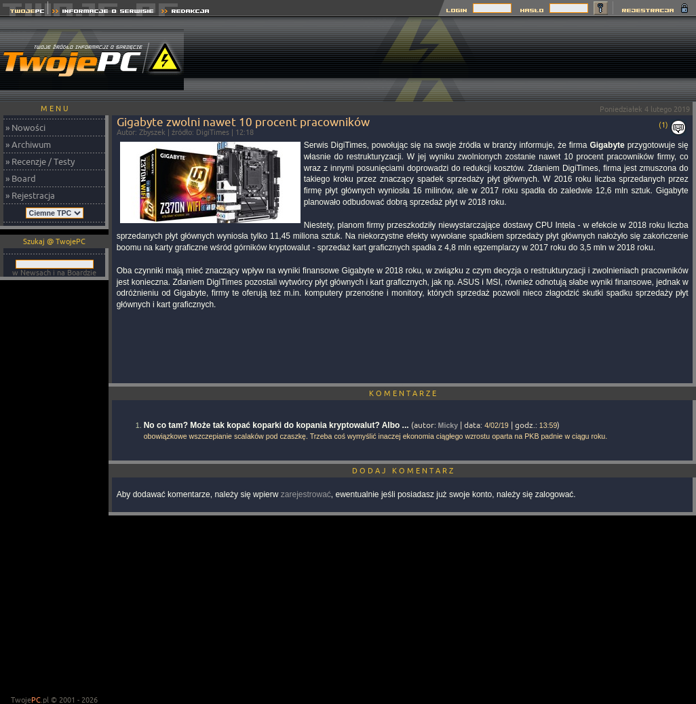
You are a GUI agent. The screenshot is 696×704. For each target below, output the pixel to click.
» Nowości (25, 127)
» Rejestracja (30, 195)
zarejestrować (306, 494)
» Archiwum (28, 144)
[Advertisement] (651, 59)
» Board (20, 178)
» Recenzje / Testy (40, 161)
